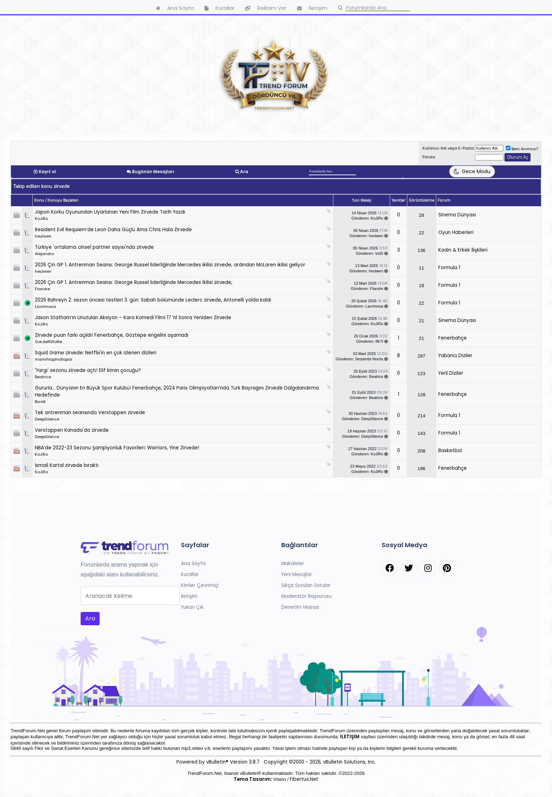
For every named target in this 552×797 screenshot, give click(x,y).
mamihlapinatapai (53, 359)
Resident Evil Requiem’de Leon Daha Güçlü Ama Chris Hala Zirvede (113, 229)
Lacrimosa (45, 306)
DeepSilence (47, 419)
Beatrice (43, 377)
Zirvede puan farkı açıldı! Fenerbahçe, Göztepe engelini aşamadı (111, 335)
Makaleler (292, 563)
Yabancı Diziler (455, 355)
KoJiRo (41, 218)
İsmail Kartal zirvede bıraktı (67, 465)
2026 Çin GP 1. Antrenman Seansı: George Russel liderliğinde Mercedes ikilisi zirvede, (133, 282)
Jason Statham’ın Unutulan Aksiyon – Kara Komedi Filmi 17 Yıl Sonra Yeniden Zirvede (133, 317)
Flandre (42, 289)
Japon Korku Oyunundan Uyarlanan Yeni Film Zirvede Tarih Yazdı (110, 212)
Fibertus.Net (304, 779)
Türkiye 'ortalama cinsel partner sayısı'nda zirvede (94, 247)
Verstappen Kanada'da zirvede (72, 430)
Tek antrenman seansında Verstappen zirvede (90, 412)
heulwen (43, 236)
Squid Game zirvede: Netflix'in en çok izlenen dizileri (95, 352)
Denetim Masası (300, 607)
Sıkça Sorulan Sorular (306, 585)
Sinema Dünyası (457, 214)
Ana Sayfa (193, 563)
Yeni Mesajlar (296, 574)
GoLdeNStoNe (48, 341)
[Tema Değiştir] (472, 171)
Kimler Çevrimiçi (200, 585)
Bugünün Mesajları (153, 172)
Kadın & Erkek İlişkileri (463, 250)
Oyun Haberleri (455, 232)
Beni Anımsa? (522, 149)
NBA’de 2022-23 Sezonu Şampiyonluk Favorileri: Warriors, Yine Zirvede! (117, 447)
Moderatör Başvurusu (306, 596)
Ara (244, 172)
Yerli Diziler (450, 373)
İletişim (189, 596)
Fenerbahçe (452, 338)
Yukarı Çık (192, 607)
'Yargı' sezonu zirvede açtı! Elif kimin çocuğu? (88, 370)
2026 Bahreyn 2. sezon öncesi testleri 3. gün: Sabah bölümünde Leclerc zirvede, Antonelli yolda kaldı (153, 300)
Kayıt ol (47, 172)
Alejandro (44, 254)
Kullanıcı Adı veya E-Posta (448, 148)
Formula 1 (449, 267)
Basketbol (450, 450)
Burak (40, 401)
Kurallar (190, 574)
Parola (428, 157)
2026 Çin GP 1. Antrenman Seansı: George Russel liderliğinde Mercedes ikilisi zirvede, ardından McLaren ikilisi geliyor (170, 264)
